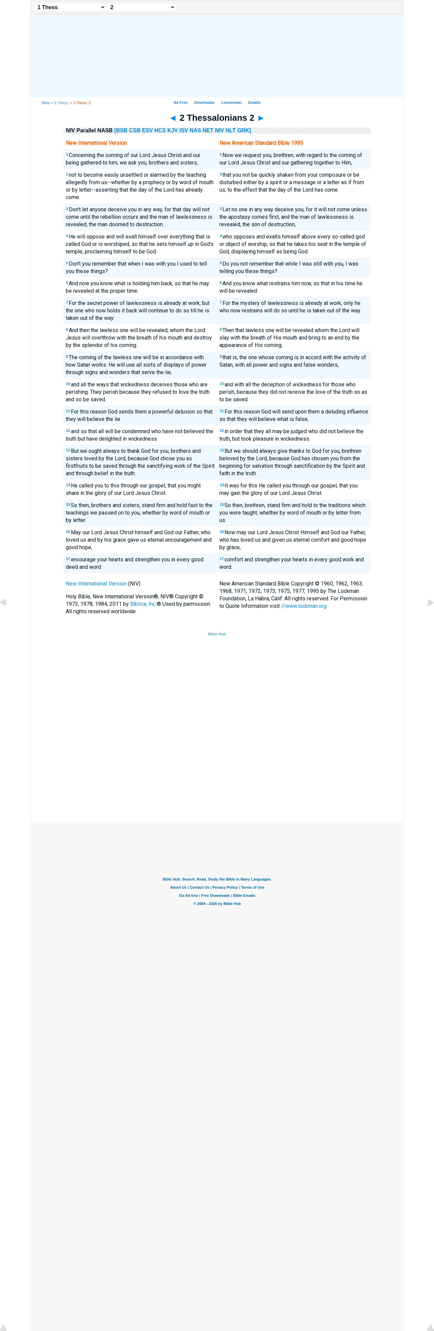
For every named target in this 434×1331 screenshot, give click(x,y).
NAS (195, 130)
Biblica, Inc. (143, 604)
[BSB (120, 130)
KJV (172, 130)
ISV (183, 130)
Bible (46, 103)
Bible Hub (217, 634)
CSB (134, 130)
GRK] (244, 130)
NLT (230, 130)
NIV (219, 130)
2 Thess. (61, 103)
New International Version (96, 583)
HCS (160, 130)
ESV (147, 130)
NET (207, 130)
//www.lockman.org (304, 606)
